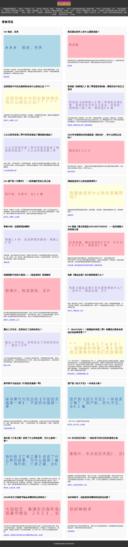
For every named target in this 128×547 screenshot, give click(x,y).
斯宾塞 (70, 65)
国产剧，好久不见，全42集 (76, 424)
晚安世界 (6, 76)
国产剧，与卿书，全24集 (11, 217)
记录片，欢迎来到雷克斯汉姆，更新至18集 (80, 9)
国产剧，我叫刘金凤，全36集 (15, 10)
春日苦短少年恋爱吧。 (66, 12)
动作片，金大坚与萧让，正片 (105, 9)
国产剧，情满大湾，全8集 (45, 9)
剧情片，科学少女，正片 (92, 12)
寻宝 (72, 10)
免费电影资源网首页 (9, 9)
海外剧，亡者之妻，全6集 (12, 487)
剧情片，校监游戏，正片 (11, 319)
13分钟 (72, 14)
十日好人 (79, 12)
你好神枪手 (71, 531)
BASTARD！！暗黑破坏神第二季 (78, 373)
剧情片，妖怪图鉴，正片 (35, 10)
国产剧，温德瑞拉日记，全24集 (86, 10)
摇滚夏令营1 (60, 9)
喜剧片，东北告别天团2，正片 (77, 485)
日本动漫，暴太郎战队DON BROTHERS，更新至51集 (85, 265)
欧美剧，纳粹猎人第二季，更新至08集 (80, 125)
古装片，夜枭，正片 (28, 12)
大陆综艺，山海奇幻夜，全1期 (47, 12)
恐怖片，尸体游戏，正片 (26, 9)
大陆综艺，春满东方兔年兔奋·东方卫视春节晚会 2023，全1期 (23, 535)
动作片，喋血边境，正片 (75, 310)
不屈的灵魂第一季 (9, 428)
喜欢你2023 (71, 171)
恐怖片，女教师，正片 (11, 120)
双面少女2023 (63, 14)
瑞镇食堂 (70, 215)
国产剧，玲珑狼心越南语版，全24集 (56, 10)
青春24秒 (7, 262)
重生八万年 (7, 365)
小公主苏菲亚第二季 (10, 170)
